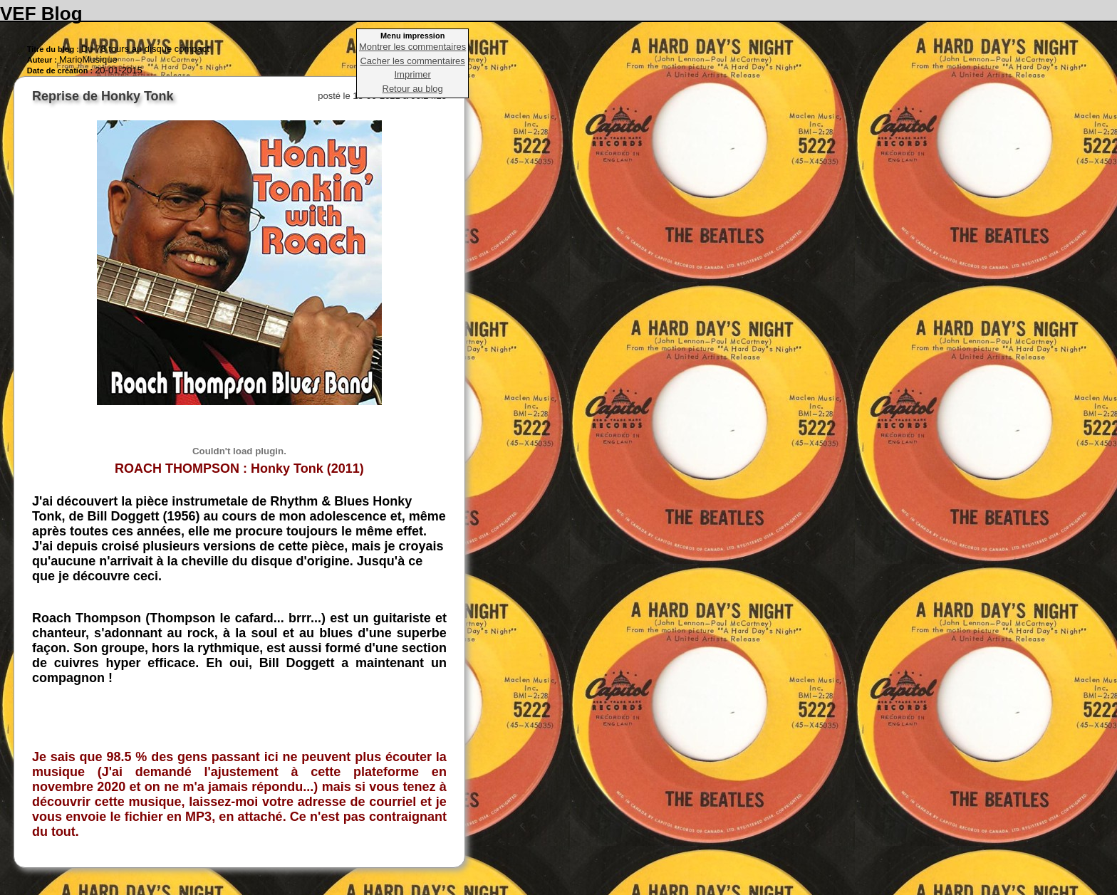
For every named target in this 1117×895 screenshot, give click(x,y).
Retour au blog (413, 88)
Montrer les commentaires (412, 46)
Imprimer (413, 74)
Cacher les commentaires (412, 61)
